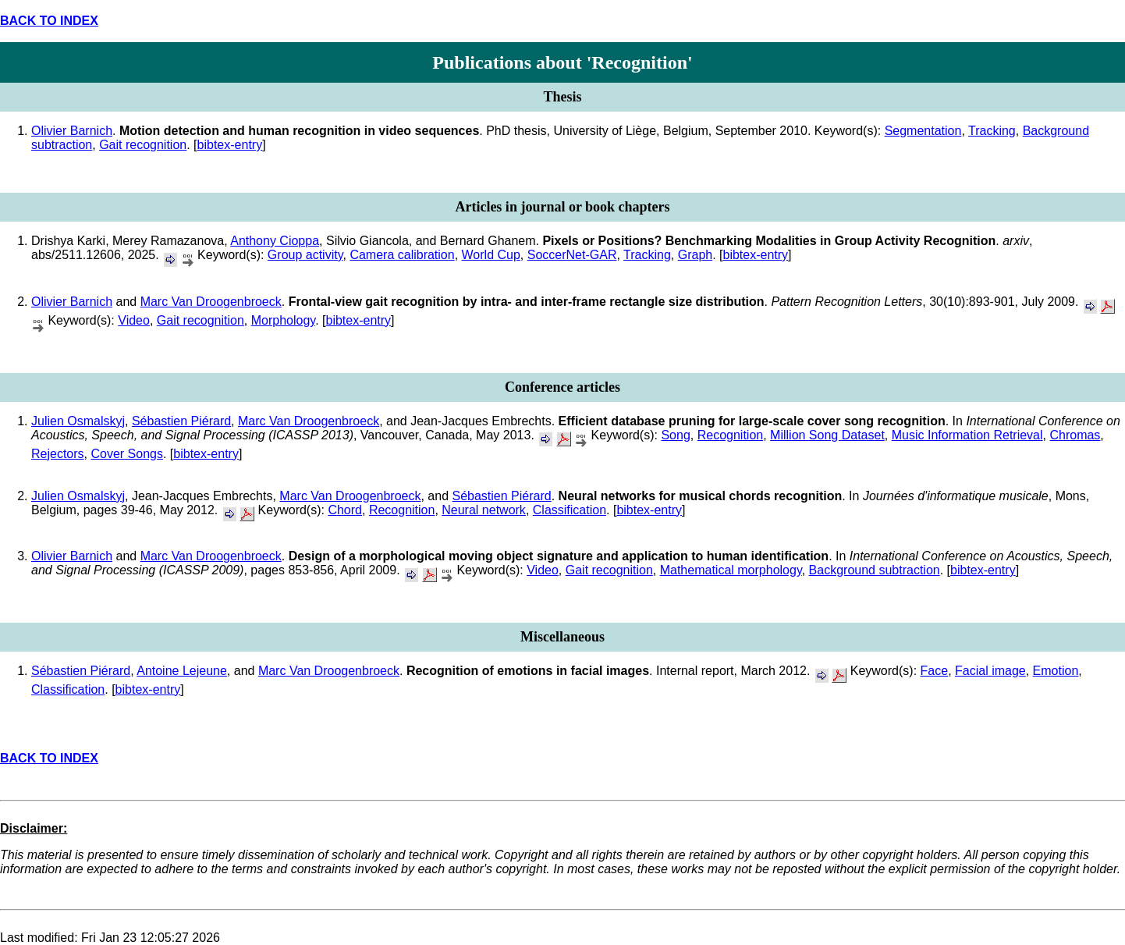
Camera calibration (402, 254)
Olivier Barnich (71, 130)
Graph (695, 254)
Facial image (990, 670)
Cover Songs (126, 453)
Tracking (992, 130)
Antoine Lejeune (182, 670)
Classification (569, 510)
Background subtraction (874, 570)
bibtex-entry (230, 144)
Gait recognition (142, 144)
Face (935, 670)
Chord (345, 510)
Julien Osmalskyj (78, 421)
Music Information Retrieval (967, 435)
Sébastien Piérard (181, 421)
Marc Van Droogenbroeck (211, 301)
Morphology (283, 320)
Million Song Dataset (827, 435)
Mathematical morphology (731, 570)
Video (134, 320)
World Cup (491, 254)
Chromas (1074, 435)
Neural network (484, 510)
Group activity (305, 254)
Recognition (730, 435)
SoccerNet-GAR (572, 254)
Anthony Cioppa (274, 240)
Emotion (1056, 670)
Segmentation (923, 130)
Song (675, 435)
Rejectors (57, 453)
